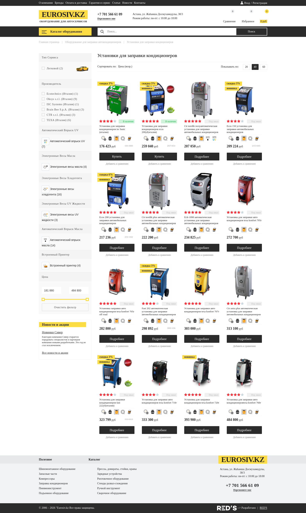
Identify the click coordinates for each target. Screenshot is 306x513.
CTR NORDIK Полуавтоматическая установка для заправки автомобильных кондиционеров (201, 129)
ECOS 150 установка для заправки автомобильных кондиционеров (240, 129)
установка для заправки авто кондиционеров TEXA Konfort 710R (159, 401)
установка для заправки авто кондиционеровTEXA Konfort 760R (244, 401)
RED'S (263, 508)
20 (246, 66)
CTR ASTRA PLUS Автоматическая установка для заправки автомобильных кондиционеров (244, 311)
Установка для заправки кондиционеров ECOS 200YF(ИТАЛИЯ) (154, 129)
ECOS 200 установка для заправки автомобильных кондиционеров (112, 220)
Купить (117, 156)
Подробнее (202, 156)
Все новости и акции (55, 352)
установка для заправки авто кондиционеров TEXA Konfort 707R (201, 310)
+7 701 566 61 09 (109, 14)
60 (263, 66)
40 (255, 66)
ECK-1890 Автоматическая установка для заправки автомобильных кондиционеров (201, 220)
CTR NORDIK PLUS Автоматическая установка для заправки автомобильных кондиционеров (159, 220)
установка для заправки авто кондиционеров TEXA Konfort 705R (244, 219)
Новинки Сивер (52, 332)
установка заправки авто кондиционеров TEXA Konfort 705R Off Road (116, 311)
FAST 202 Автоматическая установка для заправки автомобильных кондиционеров (159, 311)
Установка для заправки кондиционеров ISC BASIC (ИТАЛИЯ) (112, 129)
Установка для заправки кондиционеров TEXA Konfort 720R (201, 401)
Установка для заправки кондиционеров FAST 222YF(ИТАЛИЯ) (112, 402)
